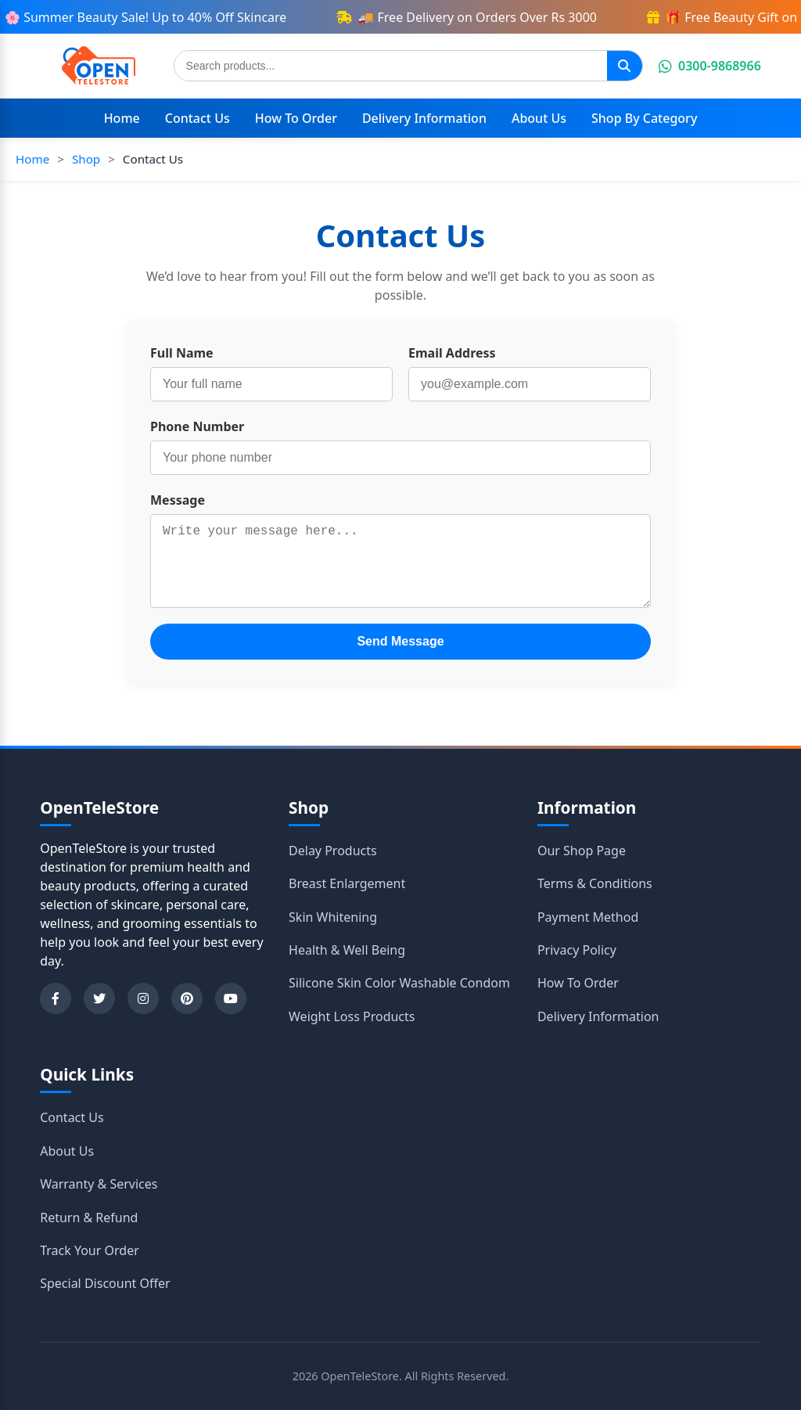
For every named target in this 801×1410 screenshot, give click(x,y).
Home (122, 118)
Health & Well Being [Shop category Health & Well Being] (347, 950)
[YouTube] (230, 998)
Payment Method (587, 917)
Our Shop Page (581, 850)
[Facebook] (55, 998)
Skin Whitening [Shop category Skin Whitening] (333, 917)
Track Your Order (89, 1250)
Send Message (400, 641)
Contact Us (197, 118)
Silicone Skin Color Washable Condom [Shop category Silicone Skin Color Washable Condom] (399, 982)
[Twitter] (99, 998)
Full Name (182, 352)
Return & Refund (89, 1217)
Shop (86, 159)
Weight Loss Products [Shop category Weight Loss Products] (352, 1016)
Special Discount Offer (105, 1283)
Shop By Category (644, 118)
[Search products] (390, 66)
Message (177, 500)
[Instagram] (143, 998)
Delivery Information (424, 118)
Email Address (452, 352)
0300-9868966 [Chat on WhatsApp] (710, 65)
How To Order (296, 118)
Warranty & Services (98, 1183)
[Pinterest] (187, 998)
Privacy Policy (576, 950)
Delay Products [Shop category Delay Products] (333, 850)
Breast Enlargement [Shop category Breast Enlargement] (347, 883)
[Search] (624, 66)
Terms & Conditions (594, 883)
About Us (539, 118)
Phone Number (197, 426)
